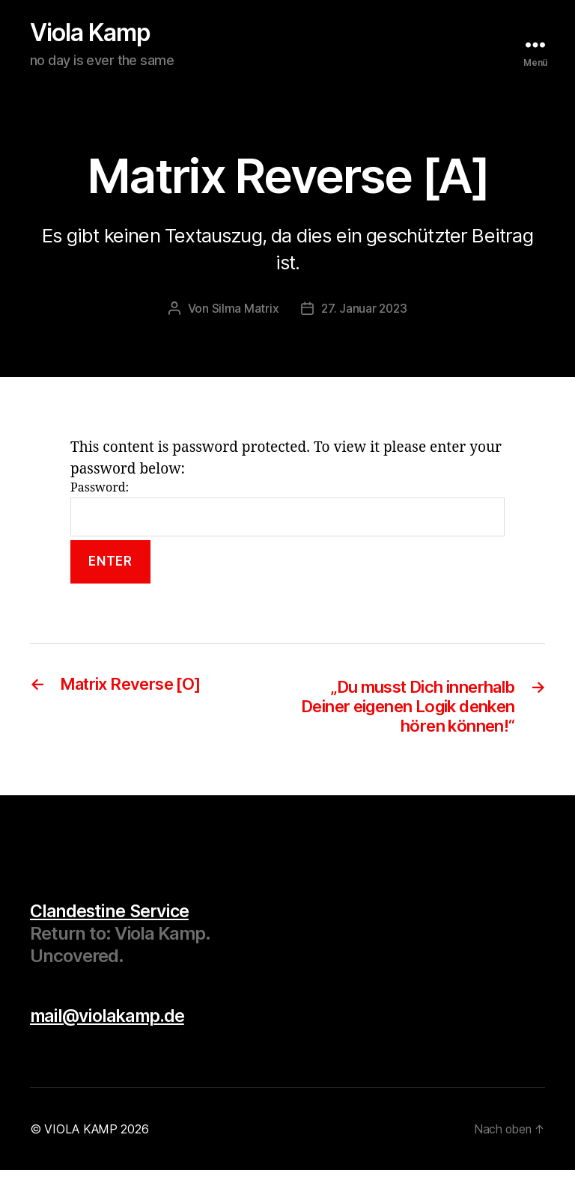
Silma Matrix (244, 312)
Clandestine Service (111, 941)
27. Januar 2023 (364, 312)
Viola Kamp (105, 35)
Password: (287, 513)
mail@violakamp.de (109, 1045)
